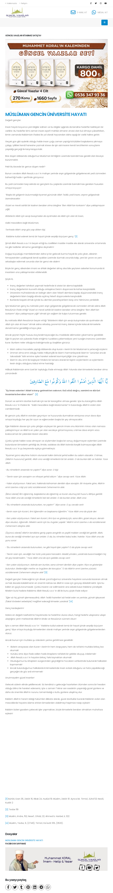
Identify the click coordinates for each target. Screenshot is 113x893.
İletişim (23, 3)
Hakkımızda (11, 3)
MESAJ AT (103, 12)
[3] (45, 572)
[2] (36, 394)
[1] (76, 236)
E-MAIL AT (82, 12)
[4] (71, 601)
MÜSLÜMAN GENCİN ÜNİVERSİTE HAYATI (45, 114)
